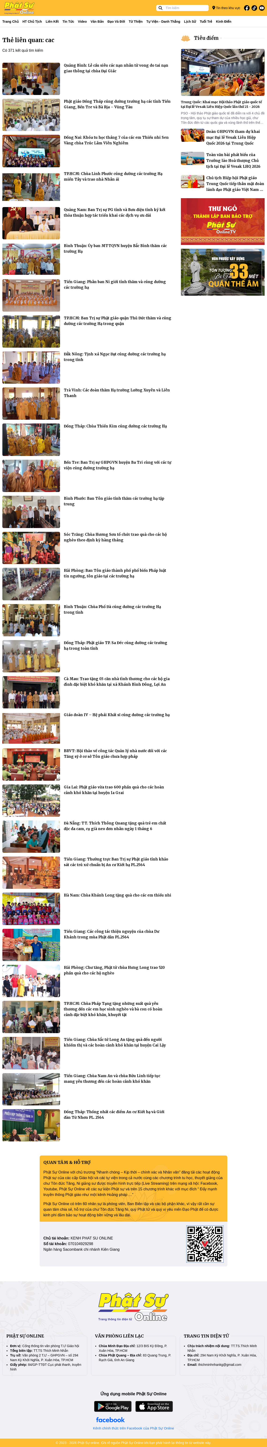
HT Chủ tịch (32, 21)
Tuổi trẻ (206, 21)
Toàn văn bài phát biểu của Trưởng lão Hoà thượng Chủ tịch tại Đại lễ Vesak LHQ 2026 (233, 161)
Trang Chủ (10, 21)
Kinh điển (224, 21)
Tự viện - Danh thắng (163, 21)
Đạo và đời (116, 21)
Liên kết (52, 21)
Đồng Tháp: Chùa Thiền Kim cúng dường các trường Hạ (115, 426)
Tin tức (68, 21)
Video (82, 21)
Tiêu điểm (206, 38)
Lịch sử (190, 21)
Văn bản (97, 21)
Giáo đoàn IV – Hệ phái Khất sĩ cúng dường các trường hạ (117, 715)
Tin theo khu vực (226, 8)
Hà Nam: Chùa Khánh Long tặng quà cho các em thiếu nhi (117, 895)
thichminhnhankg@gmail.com (219, 1365)
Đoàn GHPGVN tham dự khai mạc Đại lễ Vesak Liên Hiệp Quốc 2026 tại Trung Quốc (233, 137)
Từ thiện (136, 21)
